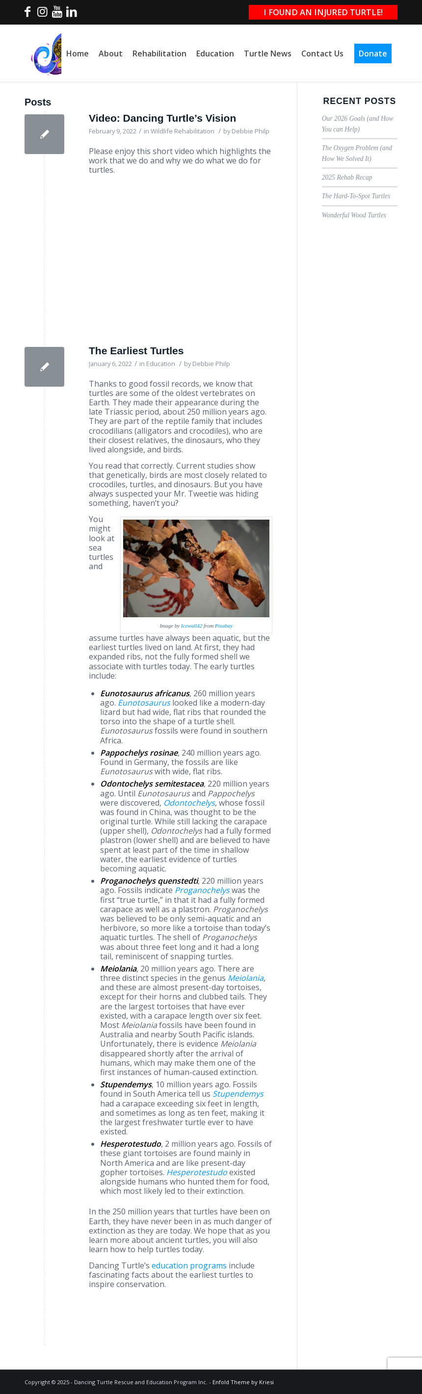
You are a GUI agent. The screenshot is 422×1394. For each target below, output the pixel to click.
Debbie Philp (250, 131)
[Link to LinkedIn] (71, 14)
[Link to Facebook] (27, 14)
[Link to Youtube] (57, 14)
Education (160, 363)
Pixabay (224, 626)
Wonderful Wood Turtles (354, 215)
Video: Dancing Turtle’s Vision (162, 118)
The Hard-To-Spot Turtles (356, 196)
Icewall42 (191, 626)
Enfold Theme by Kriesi (243, 1382)
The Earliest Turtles (136, 350)
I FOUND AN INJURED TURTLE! (323, 12)
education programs (189, 1265)
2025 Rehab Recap (347, 177)
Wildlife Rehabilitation (182, 131)
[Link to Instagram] (42, 14)
